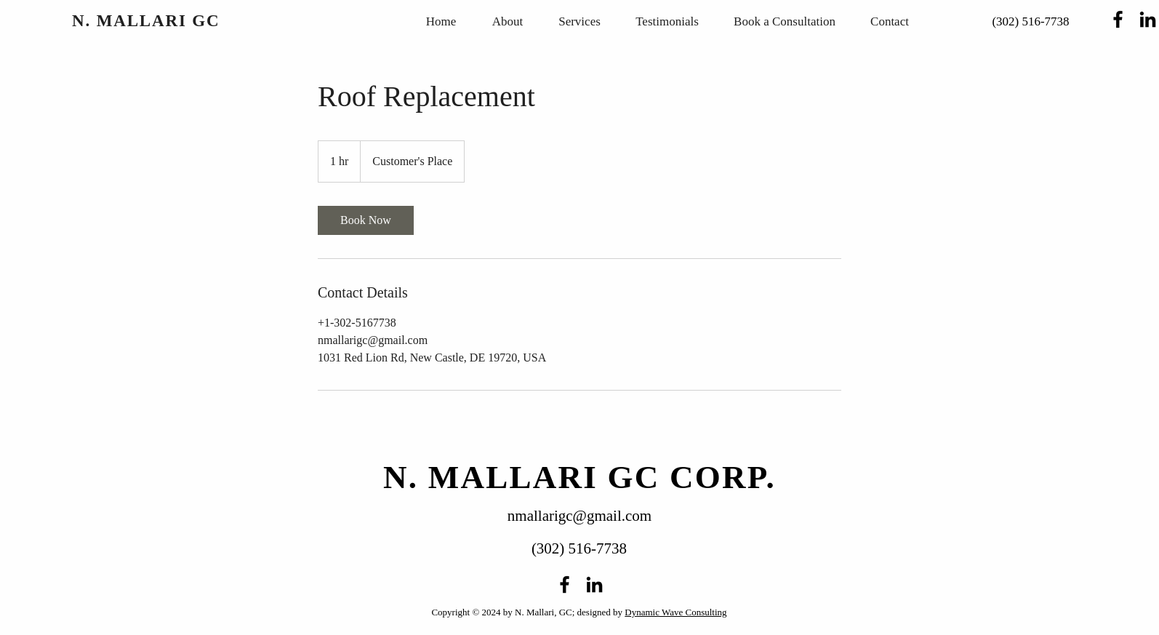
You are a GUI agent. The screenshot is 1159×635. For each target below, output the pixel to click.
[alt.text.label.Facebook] (1118, 19)
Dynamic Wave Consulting (675, 612)
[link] (366, 220)
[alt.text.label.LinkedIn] (1147, 19)
